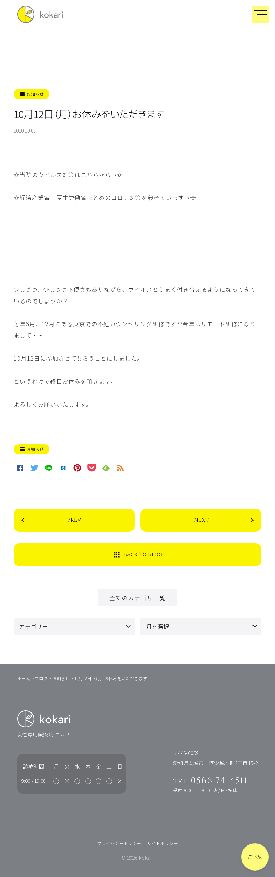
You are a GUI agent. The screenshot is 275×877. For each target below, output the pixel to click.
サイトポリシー (162, 843)
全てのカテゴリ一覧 (137, 597)
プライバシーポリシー (119, 843)
